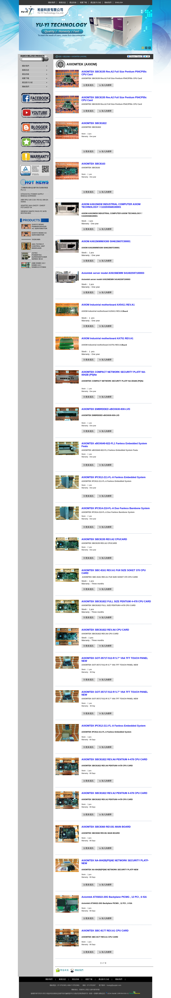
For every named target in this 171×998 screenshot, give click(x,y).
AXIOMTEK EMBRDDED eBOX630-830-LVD (106, 409)
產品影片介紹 (95, 2)
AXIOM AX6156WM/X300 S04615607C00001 (106, 241)
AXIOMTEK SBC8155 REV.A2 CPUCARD (104, 539)
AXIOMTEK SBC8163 (93, 163)
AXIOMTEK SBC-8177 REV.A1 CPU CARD (105, 930)
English (119, 2)
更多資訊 (88, 85)
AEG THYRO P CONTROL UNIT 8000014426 (38, 246)
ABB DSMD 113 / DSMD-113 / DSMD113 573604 (39, 265)
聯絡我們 (107, 2)
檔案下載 (83, 2)
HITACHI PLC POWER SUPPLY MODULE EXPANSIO (32, 195)
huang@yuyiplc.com (114, 985)
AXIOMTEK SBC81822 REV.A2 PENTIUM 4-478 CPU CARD (114, 793)
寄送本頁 (64, 970)
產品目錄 (72, 2)
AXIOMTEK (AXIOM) (78, 56)
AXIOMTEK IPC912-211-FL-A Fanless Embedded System (114, 477)
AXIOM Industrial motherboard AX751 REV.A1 (107, 338)
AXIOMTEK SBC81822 (94, 123)
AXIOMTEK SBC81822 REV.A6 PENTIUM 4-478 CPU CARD (114, 759)
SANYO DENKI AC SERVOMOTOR (39, 234)
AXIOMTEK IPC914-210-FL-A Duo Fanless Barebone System (116, 508)
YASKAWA (36, 239)
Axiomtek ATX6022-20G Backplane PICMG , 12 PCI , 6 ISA (114, 897)
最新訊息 (62, 2)
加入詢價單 (105, 85)
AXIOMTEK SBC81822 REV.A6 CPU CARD (105, 629)
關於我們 (51, 2)
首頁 (59, 56)
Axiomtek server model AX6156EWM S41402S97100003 (113, 273)
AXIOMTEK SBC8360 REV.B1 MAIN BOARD (106, 826)
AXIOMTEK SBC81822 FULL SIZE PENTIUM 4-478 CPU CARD (116, 601)
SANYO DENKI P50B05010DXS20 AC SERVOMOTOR (39, 226)
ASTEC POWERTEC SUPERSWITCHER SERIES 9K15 (39, 256)
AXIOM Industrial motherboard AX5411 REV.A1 (108, 304)
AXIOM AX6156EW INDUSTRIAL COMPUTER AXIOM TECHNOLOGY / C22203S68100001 (111, 205)
